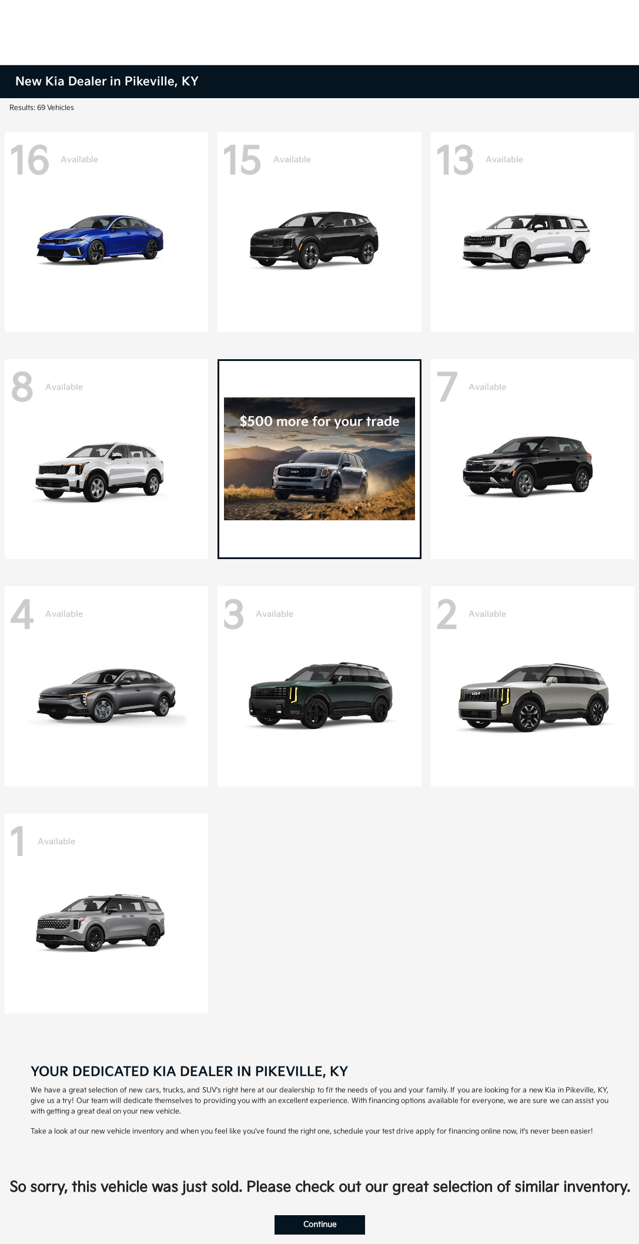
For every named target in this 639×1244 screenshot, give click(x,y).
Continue (319, 1224)
